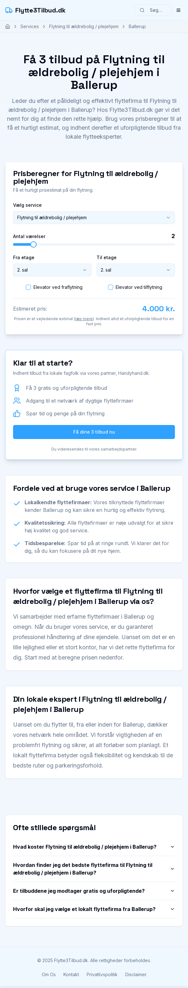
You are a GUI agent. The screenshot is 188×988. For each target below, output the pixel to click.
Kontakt (71, 974)
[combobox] (94, 217)
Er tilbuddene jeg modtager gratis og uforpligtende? (94, 891)
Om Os (49, 974)
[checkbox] (28, 287)
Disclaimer (136, 974)
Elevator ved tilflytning (139, 287)
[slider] (33, 244)
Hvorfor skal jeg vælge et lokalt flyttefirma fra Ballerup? (94, 909)
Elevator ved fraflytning (58, 287)
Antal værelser (29, 236)
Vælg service (27, 205)
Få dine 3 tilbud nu (94, 432)
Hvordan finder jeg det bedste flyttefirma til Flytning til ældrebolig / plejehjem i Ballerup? (94, 869)
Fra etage (23, 257)
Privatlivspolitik (102, 974)
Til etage (107, 257)
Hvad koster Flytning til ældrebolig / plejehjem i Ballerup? (94, 847)
